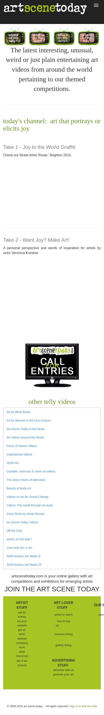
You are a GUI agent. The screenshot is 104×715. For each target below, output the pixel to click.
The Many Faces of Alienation (26, 480)
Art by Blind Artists (19, 412)
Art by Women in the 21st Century (29, 420)
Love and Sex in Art (19, 547)
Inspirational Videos (19, 454)
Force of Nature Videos (22, 446)
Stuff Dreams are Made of (23, 556)
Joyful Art (13, 463)
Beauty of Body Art (19, 488)
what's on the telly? (19, 539)
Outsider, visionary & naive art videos (31, 471)
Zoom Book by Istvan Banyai (25, 513)
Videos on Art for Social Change (27, 497)
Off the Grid (14, 530)
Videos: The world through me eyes (30, 505)
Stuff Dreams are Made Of (24, 564)
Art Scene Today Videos (22, 522)
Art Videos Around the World (25, 437)
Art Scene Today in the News (26, 429)
